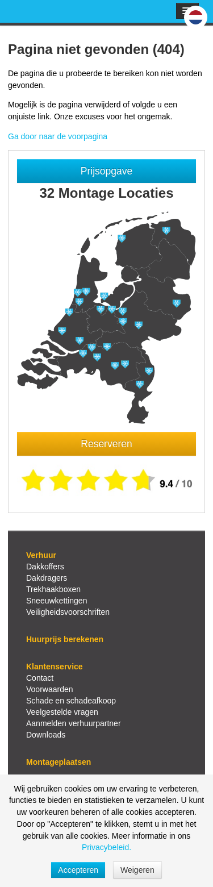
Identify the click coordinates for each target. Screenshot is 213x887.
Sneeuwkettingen (56, 600)
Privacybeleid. (106, 847)
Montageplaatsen (58, 762)
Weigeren (137, 869)
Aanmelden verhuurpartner (73, 723)
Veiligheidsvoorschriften (68, 612)
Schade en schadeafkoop (71, 700)
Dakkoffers (45, 566)
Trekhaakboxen (53, 589)
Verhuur (41, 555)
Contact (39, 677)
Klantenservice (54, 666)
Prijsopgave (106, 171)
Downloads (45, 734)
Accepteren (78, 869)
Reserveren (106, 443)
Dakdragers (46, 577)
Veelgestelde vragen (62, 712)
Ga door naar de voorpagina (57, 136)
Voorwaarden (49, 689)
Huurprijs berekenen (64, 639)
